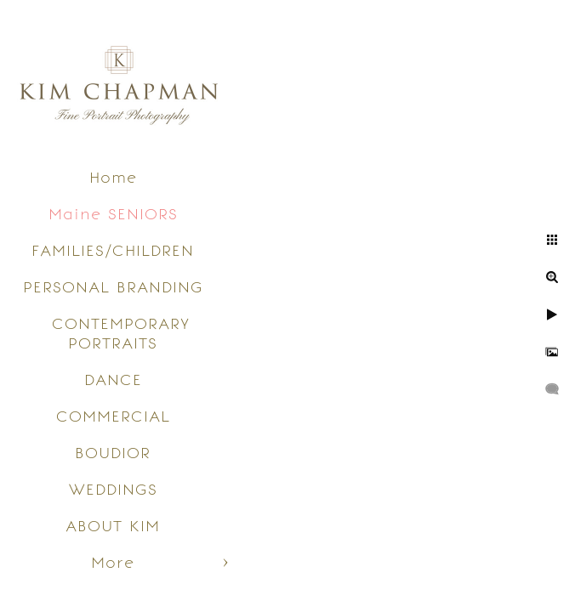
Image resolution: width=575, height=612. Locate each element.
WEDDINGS (113, 489)
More (112, 562)
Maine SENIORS (113, 214)
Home (113, 177)
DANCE (113, 379)
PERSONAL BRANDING (113, 287)
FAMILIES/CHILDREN (112, 250)
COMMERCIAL (113, 416)
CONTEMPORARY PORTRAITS (121, 333)
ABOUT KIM (112, 526)
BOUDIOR (113, 452)
